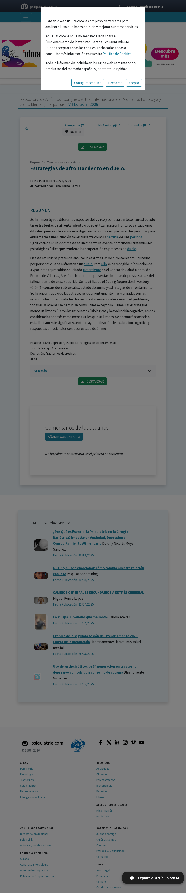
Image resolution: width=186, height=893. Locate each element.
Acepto (134, 83)
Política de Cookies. (117, 53)
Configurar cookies (87, 83)
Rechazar (115, 83)
